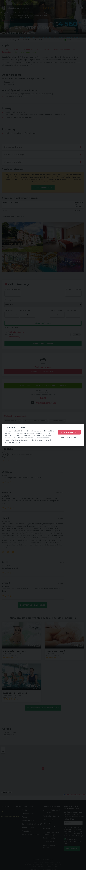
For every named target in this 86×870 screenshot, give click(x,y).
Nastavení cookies (69, 438)
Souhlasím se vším (69, 432)
